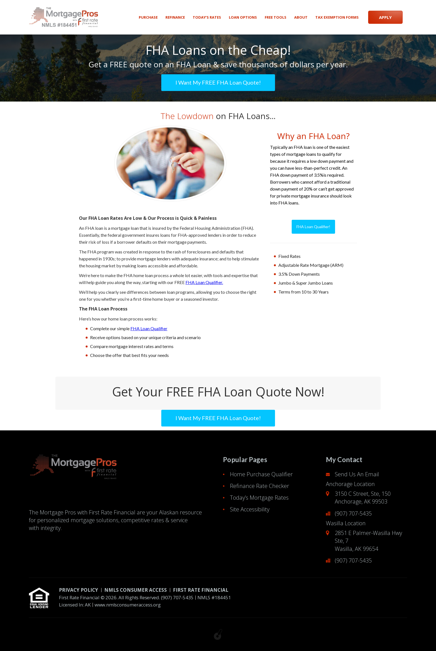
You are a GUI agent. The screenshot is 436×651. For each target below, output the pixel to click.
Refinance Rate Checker (259, 486)
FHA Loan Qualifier (148, 328)
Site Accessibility (249, 509)
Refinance (175, 17)
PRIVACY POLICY (78, 590)
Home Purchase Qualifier (261, 474)
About (301, 17)
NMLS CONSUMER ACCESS (135, 590)
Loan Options (243, 17)
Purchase (148, 17)
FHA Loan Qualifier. (204, 282)
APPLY (385, 17)
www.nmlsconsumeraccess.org (128, 604)
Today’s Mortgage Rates (259, 497)
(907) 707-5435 (353, 513)
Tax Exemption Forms (337, 17)
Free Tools (275, 17)
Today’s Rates (207, 17)
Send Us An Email (357, 474)
